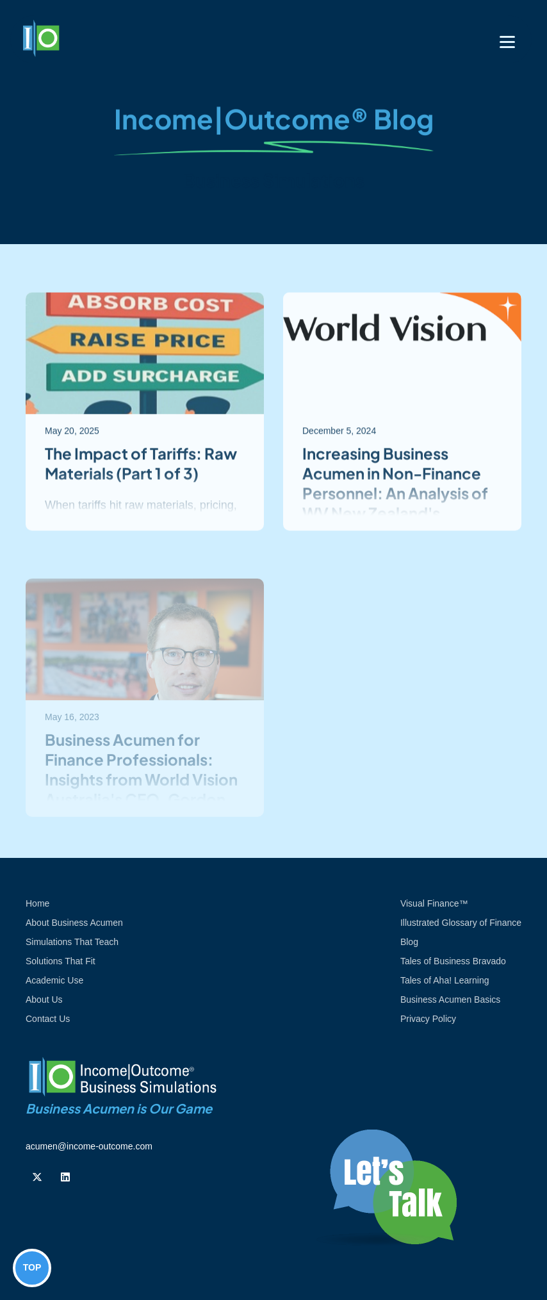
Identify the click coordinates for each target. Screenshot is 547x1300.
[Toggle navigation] (507, 42)
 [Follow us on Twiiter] (37, 1177)
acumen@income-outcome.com (89, 1146)
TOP (32, 1267)
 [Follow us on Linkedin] (65, 1177)
